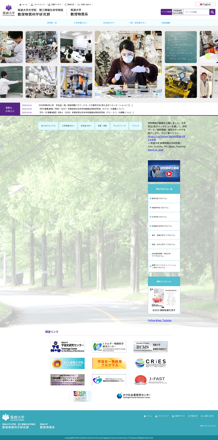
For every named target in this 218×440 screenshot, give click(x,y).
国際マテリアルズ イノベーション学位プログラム (164, 266)
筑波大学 (69, 4)
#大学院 (152, 139)
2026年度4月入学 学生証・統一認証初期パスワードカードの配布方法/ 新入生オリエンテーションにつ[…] (85, 105)
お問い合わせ (84, 4)
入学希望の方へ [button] (68, 125)
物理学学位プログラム (160, 207)
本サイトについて (208, 425)
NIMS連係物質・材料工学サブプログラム (161, 254)
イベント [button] (135, 125)
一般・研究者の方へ (137, 22)
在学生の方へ (109, 22)
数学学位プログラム (159, 198)
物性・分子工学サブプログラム (163, 244)
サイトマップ (37, 4)
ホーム (23, 4)
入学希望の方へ (80, 22)
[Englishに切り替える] (205, 4)
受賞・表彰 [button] (102, 125)
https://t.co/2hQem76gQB (161, 136)
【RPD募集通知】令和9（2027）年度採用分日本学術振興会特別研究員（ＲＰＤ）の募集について (81, 108)
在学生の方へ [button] (86, 125)
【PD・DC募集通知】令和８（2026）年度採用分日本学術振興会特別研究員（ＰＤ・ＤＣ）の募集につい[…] (86, 112)
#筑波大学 (180, 136)
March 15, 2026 (155, 149)
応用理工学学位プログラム (162, 226)
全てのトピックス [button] (48, 125)
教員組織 (166, 22)
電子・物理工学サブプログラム (163, 235)
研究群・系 (52, 22)
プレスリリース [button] (119, 125)
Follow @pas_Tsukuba (159, 320)
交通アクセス (54, 4)
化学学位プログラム (159, 217)
